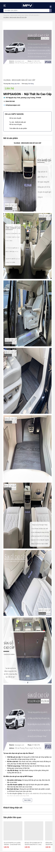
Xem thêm (27, 800)
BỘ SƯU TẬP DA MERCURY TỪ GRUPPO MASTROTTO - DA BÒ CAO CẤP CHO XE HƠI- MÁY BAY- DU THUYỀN (33, 843)
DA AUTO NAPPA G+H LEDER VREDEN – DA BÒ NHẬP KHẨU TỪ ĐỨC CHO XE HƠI (12, 843)
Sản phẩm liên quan (12, 817)
